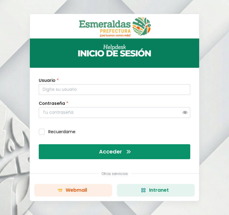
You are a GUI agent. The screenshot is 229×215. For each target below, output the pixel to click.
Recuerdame (61, 132)
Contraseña (53, 103)
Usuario (49, 80)
